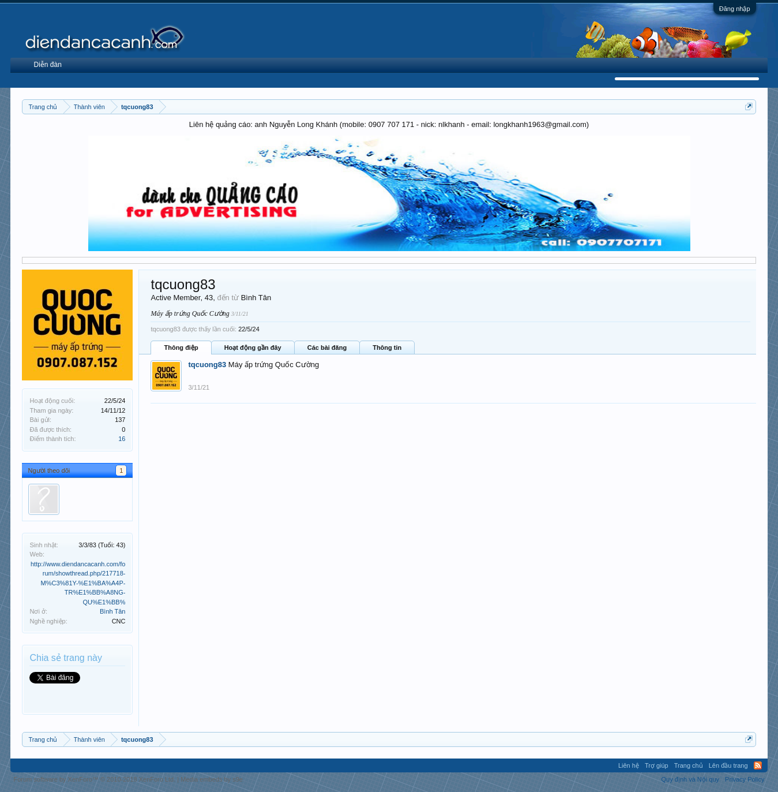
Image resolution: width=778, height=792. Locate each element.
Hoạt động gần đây (252, 347)
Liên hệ (628, 765)
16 (121, 438)
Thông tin (387, 347)
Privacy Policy (744, 779)
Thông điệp (181, 347)
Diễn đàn (47, 65)
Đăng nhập (734, 8)
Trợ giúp (656, 765)
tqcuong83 (207, 364)
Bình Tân (112, 611)
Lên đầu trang (728, 765)
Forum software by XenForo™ (94, 779)
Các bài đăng (327, 347)
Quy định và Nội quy (691, 779)
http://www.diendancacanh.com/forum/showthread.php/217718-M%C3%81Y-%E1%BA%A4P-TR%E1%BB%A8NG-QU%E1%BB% (78, 583)
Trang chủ (688, 765)
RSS (758, 765)
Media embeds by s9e (212, 779)
